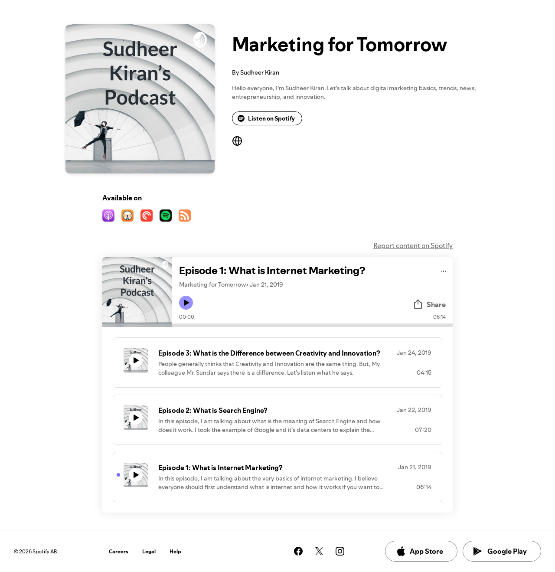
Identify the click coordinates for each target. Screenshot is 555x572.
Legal (149, 551)
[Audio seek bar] (312, 325)
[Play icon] (186, 303)
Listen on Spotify (266, 118)
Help (175, 551)
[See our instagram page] (340, 551)
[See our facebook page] (298, 551)
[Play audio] (443, 270)
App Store (419, 551)
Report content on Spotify (413, 245)
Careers (118, 551)
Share (429, 304)
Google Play (500, 551)
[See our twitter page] (319, 551)
